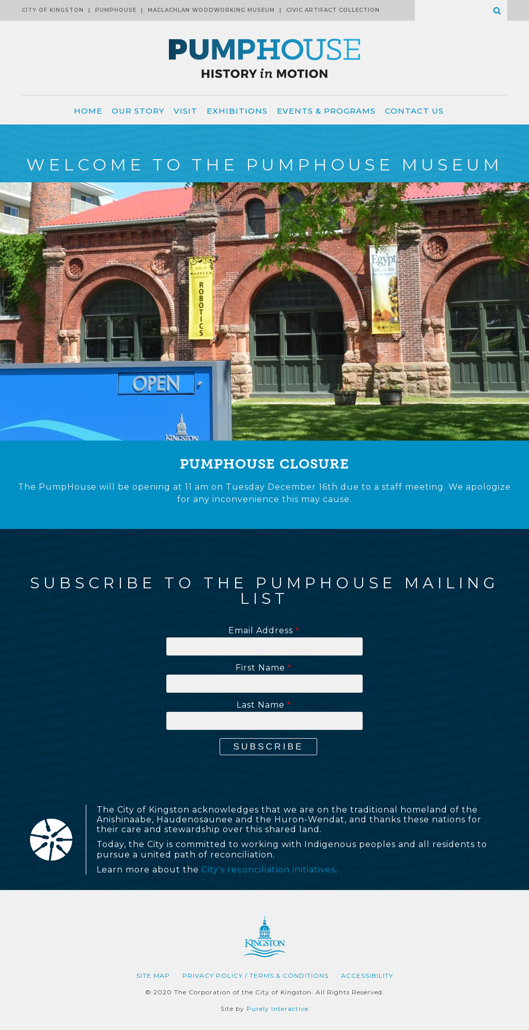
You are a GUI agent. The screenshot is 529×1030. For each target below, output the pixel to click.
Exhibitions (237, 111)
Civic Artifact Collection (333, 10)
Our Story (138, 111)
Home (88, 111)
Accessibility (367, 975)
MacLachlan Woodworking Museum (211, 10)
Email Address (260, 631)
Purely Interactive (277, 1008)
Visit (185, 111)
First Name (260, 668)
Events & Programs (326, 111)
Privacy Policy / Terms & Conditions (255, 975)
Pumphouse (115, 10)
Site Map (153, 975)
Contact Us (414, 111)
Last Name (261, 705)
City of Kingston (53, 10)
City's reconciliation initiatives (268, 870)
